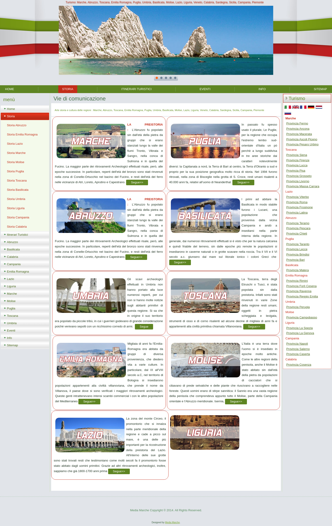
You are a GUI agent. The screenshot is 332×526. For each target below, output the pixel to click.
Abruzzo (12, 242)
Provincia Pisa (295, 170)
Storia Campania (18, 217)
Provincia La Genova (300, 333)
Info (262, 89)
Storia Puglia (15, 171)
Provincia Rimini (297, 280)
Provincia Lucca (297, 165)
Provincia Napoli (297, 343)
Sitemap (320, 89)
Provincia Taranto (297, 244)
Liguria (11, 286)
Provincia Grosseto (299, 176)
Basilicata (13, 249)
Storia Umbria (16, 199)
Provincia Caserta (298, 354)
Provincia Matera (297, 270)
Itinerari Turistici (136, 89)
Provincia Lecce (297, 249)
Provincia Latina (297, 212)
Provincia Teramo (297, 223)
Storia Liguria (16, 208)
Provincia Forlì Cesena (301, 286)
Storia (67, 89)
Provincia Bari (295, 260)
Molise (11, 301)
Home (9, 89)
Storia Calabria (17, 226)
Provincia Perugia (298, 307)
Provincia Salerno (298, 349)
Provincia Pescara (298, 228)
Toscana (12, 315)
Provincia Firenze (297, 160)
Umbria (12, 323)
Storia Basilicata (17, 189)
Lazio (10, 279)
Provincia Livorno (297, 181)
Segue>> (137, 182)
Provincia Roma (297, 202)
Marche (12, 293)
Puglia (11, 308)
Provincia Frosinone (299, 207)
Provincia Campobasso (301, 317)
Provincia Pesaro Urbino (302, 144)
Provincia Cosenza (298, 364)
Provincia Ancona (297, 128)
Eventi (205, 89)
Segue (144, 326)
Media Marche (172, 522)
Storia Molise (15, 162)
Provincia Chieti (296, 233)
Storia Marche (16, 153)
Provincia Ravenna (298, 291)
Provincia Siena (296, 155)
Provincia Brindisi (297, 254)
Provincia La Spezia (299, 328)
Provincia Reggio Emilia (302, 296)
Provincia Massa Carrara (302, 186)
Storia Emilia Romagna (22, 134)
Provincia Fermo (297, 123)
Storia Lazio (15, 143)
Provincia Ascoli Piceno (301, 139)
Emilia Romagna (18, 271)
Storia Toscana (17, 180)
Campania (14, 264)
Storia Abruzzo (17, 125)
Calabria (12, 257)
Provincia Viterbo (297, 197)
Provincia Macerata (299, 134)
